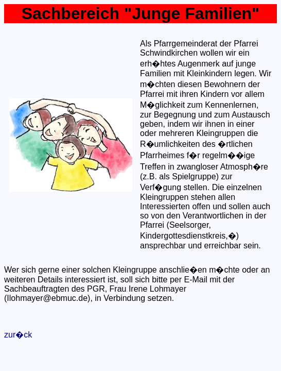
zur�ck (18, 334)
